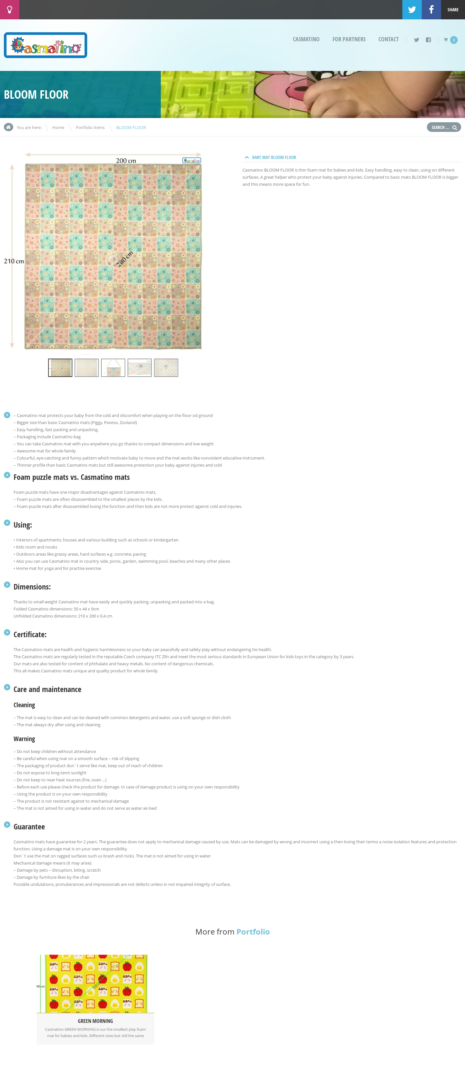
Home (58, 127)
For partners (349, 39)
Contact (388, 39)
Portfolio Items (90, 127)
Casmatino (306, 39)
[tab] (352, 157)
